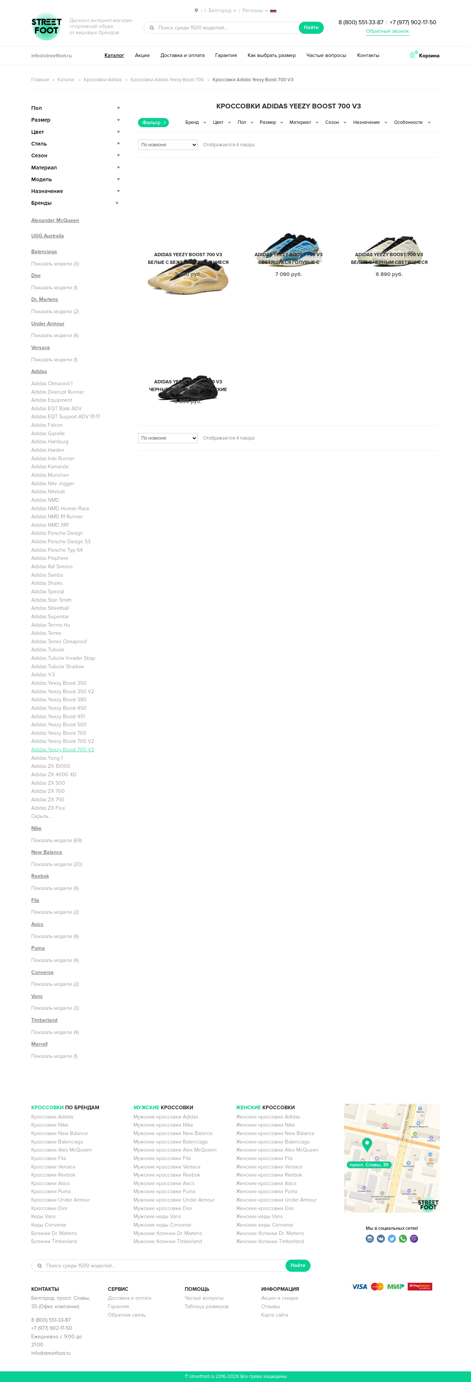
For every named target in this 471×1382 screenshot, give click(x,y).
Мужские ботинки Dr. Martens (168, 1233)
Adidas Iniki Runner (52, 458)
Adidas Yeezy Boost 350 (58, 683)
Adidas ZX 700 (48, 791)
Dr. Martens (44, 299)
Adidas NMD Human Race (60, 508)
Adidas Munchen (50, 475)
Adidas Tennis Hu (50, 625)
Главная (40, 80)
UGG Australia (47, 236)
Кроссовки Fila (48, 1158)
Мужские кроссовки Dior (163, 1208)
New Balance (46, 852)
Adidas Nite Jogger (52, 483)
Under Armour (47, 324)
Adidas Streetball (50, 608)
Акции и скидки (279, 1298)
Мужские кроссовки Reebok (167, 1175)
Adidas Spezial (47, 591)
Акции (142, 55)
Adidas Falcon (47, 425)
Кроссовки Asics (50, 1183)
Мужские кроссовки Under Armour (174, 1200)
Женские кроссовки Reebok (269, 1175)
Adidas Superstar (50, 616)
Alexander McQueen (55, 220)
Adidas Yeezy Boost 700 (58, 733)
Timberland (44, 1020)
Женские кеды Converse (264, 1225)
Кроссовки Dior (49, 1208)
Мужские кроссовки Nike (163, 1125)
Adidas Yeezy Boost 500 (59, 725)
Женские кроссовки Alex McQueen (277, 1150)
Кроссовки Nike (49, 1125)
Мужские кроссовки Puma (164, 1191)
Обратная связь (127, 1315)
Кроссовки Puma (51, 1191)
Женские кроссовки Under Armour (276, 1200)
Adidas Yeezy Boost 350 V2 (62, 691)
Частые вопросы (326, 55)
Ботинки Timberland (54, 1241)
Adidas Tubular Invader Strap (63, 658)
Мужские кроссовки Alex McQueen (175, 1150)
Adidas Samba (47, 575)
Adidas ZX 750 (47, 799)
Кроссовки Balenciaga (57, 1142)
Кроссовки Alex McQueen (61, 1150)
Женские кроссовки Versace (269, 1167)
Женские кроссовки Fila (264, 1158)
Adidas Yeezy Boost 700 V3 (62, 750)
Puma (38, 948)
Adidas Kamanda (49, 466)
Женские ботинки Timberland (270, 1241)
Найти (311, 27)
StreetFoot (46, 27)
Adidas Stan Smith (51, 600)
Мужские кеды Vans (157, 1216)
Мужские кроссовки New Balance (173, 1133)
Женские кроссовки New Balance (275, 1133)
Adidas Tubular (47, 650)
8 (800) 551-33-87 (361, 22)
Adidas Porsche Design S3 (61, 541)
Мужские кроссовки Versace (167, 1167)
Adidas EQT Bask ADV (56, 408)
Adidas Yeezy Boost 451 (58, 716)
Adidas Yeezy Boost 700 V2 (62, 741)
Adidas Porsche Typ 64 (57, 550)
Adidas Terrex (46, 633)
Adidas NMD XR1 (49, 525)
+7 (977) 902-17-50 (413, 22)
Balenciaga (44, 251)
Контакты (368, 55)
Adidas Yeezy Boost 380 (58, 700)
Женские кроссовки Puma (266, 1191)
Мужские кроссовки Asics (164, 1183)
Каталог (114, 55)
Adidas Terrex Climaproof (59, 641)
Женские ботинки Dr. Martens (270, 1233)
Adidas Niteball (48, 491)
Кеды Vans (43, 1216)
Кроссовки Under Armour (60, 1200)
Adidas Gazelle (48, 433)
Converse (42, 972)
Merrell (39, 1044)
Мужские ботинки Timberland (168, 1241)
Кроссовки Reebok (53, 1175)
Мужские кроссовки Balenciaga (171, 1142)
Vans (37, 996)
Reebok (40, 876)
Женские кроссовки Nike (265, 1125)
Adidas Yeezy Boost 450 (58, 708)
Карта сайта (274, 1315)
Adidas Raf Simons (51, 566)
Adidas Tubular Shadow (57, 666)
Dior (36, 275)
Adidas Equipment (51, 400)
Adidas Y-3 (43, 675)
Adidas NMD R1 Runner (57, 516)
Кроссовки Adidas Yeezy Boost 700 (167, 80)
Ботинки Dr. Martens (54, 1233)
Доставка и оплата (182, 55)
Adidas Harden (47, 450)
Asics (37, 924)
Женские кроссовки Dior (265, 1208)
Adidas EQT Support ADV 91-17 (65, 416)
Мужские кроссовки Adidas (166, 1117)
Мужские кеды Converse (162, 1225)
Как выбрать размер (272, 55)
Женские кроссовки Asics (266, 1183)
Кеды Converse (48, 1225)
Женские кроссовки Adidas (268, 1117)
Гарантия (226, 55)
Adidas (39, 371)
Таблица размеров (207, 1306)
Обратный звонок (387, 31)
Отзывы (270, 1306)
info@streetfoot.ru (51, 56)
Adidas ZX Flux (48, 808)
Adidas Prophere (49, 558)
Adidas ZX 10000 (50, 766)
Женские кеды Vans (259, 1216)
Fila (35, 900)
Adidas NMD (45, 500)
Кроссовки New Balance (59, 1133)
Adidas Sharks (47, 583)
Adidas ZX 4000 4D (54, 774)
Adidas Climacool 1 (51, 383)
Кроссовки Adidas (103, 80)
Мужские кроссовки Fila (162, 1158)
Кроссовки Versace (53, 1167)
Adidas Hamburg (49, 441)
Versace (40, 347)
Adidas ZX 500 (48, 783)
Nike (36, 828)
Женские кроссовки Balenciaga (272, 1142)
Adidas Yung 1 (47, 758)
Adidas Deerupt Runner (57, 392)
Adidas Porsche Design (57, 533)
